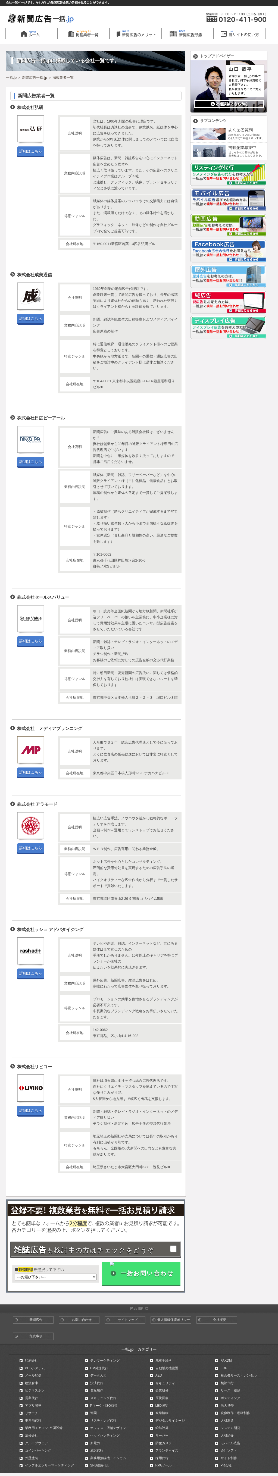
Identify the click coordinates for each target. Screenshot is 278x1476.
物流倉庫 (31, 1383)
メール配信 (33, 1375)
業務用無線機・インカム (108, 1458)
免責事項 (35, 1336)
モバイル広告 (230, 1443)
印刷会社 (31, 1360)
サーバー (161, 1435)
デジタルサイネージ (170, 1420)
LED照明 (161, 1406)
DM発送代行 (99, 1368)
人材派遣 (227, 1420)
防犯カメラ (163, 1443)
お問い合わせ (82, 1320)
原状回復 (161, 1398)
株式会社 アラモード (37, 804)
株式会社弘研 (30, 107)
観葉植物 (161, 1413)
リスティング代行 (103, 1420)
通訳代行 (96, 1450)
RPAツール (163, 1465)
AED (158, 1375)
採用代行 (161, 1458)
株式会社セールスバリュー (43, 597)
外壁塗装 (31, 1458)
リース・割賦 (230, 1390)
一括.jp (11, 78)
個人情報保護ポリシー (173, 1320)
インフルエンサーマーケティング (49, 1465)
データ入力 (98, 1375)
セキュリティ (165, 1383)
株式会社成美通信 (34, 274)
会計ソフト (229, 1450)
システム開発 (230, 1428)
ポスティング (230, 1398)
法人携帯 (227, 1406)
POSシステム (35, 1368)
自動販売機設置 (166, 1368)
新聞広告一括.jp (34, 78)
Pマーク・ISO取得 (104, 1406)
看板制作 (96, 1390)
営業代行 (31, 1398)
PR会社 (226, 1465)
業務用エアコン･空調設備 (44, 1428)
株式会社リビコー (34, 1066)
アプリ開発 (33, 1406)
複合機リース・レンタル (239, 1375)
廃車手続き (163, 1360)
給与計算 (161, 1428)
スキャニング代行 (103, 1398)
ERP (224, 1368)
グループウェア (36, 1443)
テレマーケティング (105, 1360)
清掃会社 (31, 1435)
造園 (93, 1413)
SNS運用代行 (100, 1465)
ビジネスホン (35, 1390)
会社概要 (219, 1320)
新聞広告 (35, 1320)
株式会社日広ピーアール (41, 418)
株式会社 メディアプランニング (49, 728)
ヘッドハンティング (105, 1435)
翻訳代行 (227, 1383)
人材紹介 (227, 1435)
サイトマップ (128, 1320)
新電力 (95, 1443)
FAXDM (226, 1360)
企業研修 (161, 1390)
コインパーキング (38, 1450)
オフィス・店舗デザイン (108, 1428)
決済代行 (96, 1383)
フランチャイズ (166, 1450)
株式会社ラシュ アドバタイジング (50, 929)
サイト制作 (229, 1458)
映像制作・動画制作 (235, 1413)
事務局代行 (33, 1420)
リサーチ (31, 1413)
